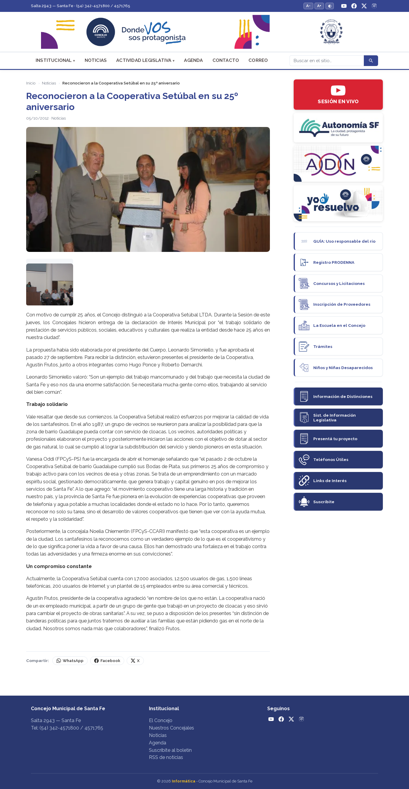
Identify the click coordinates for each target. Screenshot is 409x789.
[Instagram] (374, 6)
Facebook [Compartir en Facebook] (107, 660)
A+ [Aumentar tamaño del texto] (319, 6)
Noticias (96, 60)
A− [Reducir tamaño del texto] (308, 6)
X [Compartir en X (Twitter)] (135, 660)
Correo (258, 60)
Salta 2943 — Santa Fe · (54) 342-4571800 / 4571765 (80, 6)
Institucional (54, 60)
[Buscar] (327, 60)
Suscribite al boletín (170, 750)
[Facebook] (354, 6)
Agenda (193, 60)
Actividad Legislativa (143, 60)
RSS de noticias (166, 757)
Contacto (226, 60)
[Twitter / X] (364, 6)
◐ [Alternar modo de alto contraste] (329, 6)
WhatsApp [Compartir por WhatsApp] (70, 660)
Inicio (30, 83)
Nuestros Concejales (171, 728)
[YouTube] (344, 6)
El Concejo (160, 720)
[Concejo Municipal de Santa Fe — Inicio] (204, 32)
